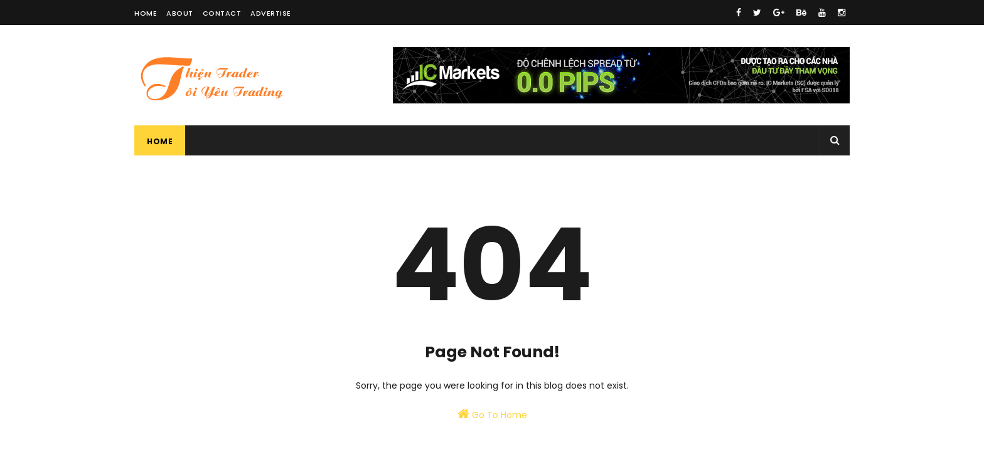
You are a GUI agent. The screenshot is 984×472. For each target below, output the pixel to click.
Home (145, 13)
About (179, 13)
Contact (222, 13)
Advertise (270, 13)
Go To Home (492, 414)
